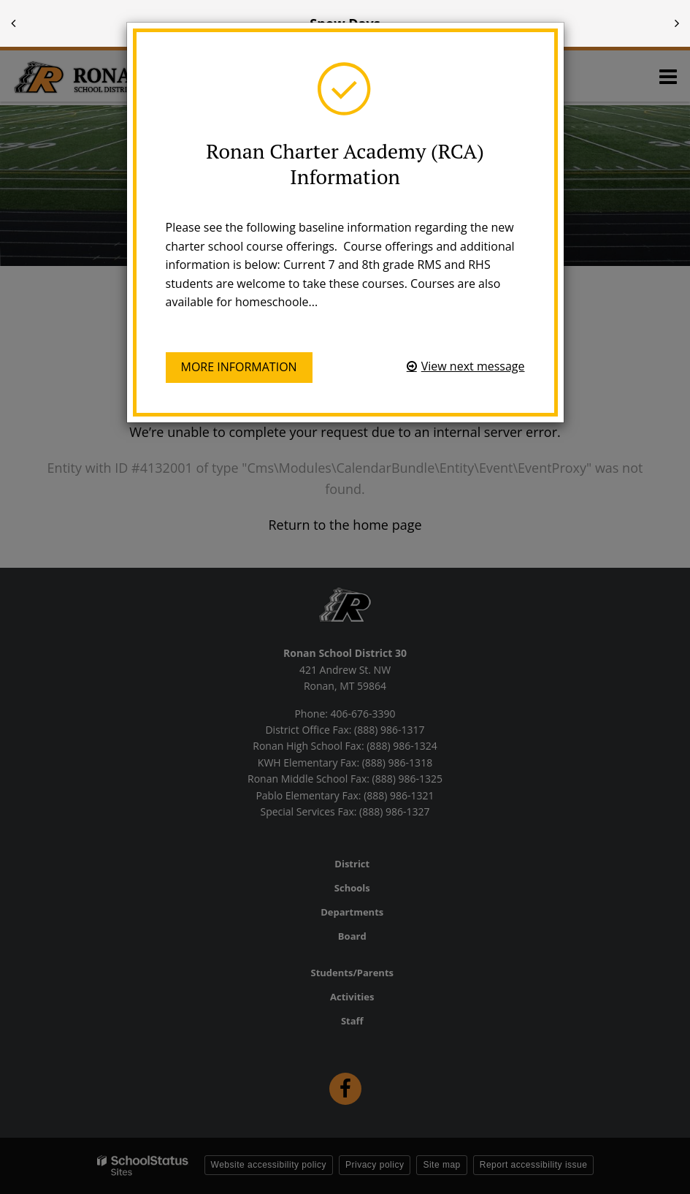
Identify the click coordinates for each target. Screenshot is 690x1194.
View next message (473, 366)
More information (239, 367)
